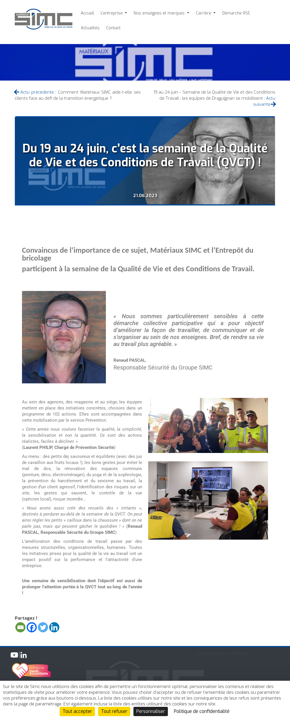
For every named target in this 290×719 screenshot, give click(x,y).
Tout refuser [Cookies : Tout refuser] (114, 711)
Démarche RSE (236, 13)
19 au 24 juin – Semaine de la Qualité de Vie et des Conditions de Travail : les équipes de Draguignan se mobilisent (214, 95)
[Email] (20, 627)
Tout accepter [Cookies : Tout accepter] (77, 711)
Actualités (90, 28)
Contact (113, 28)
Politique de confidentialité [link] (202, 711)
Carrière (204, 13)
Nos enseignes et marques (160, 13)
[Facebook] (32, 627)
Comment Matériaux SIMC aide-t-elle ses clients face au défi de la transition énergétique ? (78, 95)
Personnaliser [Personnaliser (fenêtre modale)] (150, 711)
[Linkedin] (54, 627)
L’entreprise (112, 13)
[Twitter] (43, 627)
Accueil (87, 13)
